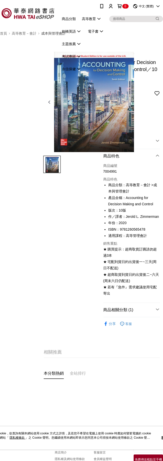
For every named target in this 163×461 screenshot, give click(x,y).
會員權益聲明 (103, 459)
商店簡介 (61, 452)
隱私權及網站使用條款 (70, 459)
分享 (109, 323)
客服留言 (100, 452)
